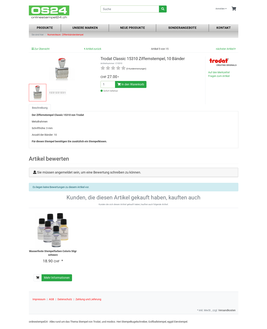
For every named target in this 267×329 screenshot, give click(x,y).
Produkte (45, 28)
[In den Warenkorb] (38, 277)
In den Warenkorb (130, 84)
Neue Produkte (132, 28)
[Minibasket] (233, 9)
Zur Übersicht (41, 48)
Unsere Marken (85, 28)
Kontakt (223, 28)
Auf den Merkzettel (219, 72)
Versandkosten (227, 310)
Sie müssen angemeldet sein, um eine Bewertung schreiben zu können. (89, 172)
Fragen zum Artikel (219, 76)
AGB (51, 299)
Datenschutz (65, 299)
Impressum (39, 299)
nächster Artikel (226, 48)
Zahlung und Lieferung (88, 299)
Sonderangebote (182, 28)
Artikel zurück (92, 48)
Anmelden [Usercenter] (221, 9)
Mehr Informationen (57, 277)
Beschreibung (40, 107)
